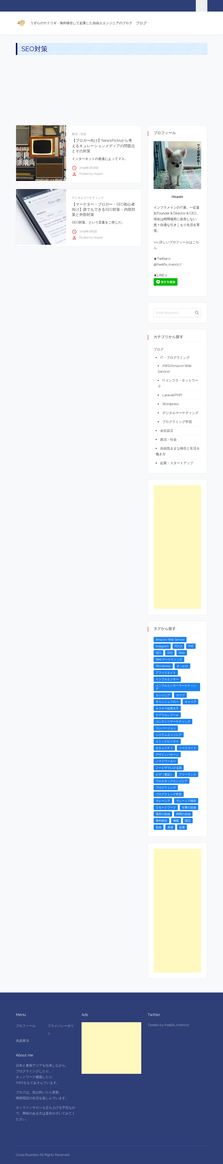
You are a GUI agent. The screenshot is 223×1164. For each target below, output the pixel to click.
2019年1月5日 (88, 231)
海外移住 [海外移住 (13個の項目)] (161, 820)
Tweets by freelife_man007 (168, 1025)
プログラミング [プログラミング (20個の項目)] (166, 787)
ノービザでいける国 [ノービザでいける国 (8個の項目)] (169, 767)
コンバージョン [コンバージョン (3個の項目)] (166, 728)
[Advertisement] (111, 94)
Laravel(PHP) (172, 395)
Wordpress (170, 404)
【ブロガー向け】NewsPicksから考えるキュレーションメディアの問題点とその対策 (103, 145)
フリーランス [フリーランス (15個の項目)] (187, 774)
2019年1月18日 (89, 167)
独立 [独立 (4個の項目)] (188, 820)
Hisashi (98, 173)
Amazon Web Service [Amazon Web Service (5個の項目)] (170, 639)
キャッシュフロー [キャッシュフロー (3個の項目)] (167, 701)
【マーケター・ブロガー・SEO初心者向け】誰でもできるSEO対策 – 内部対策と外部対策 (103, 209)
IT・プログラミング (175, 358)
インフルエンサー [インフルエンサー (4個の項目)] (167, 679)
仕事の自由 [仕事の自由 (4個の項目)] (189, 807)
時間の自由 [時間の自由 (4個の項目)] (183, 814)
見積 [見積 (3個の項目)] (170, 827)
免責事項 (22, 1041)
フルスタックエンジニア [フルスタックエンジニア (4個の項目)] (171, 781)
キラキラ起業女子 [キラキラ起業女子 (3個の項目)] (167, 708)
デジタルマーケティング (88, 197)
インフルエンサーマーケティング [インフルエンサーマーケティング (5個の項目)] (176, 687)
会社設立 (166, 431)
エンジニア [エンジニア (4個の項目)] (163, 695)
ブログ (141, 23)
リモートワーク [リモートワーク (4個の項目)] (166, 807)
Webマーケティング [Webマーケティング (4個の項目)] (169, 659)
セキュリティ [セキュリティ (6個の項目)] (164, 748)
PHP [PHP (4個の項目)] (191, 646)
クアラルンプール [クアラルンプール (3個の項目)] (167, 715)
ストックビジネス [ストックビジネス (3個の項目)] (167, 741)
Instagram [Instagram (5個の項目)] (162, 646)
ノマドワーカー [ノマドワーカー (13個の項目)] (166, 761)
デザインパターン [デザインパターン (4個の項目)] (167, 754)
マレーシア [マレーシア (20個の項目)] (163, 800)
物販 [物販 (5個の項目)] (176, 820)
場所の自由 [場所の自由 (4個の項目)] (163, 814)
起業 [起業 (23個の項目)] (182, 827)
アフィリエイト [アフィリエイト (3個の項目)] (166, 672)
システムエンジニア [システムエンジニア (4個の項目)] (169, 734)
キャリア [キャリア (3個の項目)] (190, 701)
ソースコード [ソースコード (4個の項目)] (187, 748)
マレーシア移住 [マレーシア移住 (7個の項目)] (186, 800)
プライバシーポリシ (61, 1029)
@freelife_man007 (167, 264)
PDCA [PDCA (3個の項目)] (178, 646)
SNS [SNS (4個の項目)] (170, 652)
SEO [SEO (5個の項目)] (158, 652)
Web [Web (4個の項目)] (182, 652)
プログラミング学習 (177, 422)
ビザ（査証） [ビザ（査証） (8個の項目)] (164, 774)
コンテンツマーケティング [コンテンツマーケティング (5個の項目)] (173, 721)
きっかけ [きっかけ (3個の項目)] (182, 666)
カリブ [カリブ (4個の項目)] (180, 695)
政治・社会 (79, 134)
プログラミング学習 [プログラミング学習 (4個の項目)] (169, 794)
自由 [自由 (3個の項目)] (158, 827)
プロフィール (26, 1026)
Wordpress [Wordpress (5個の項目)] (163, 666)
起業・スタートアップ (176, 463)
